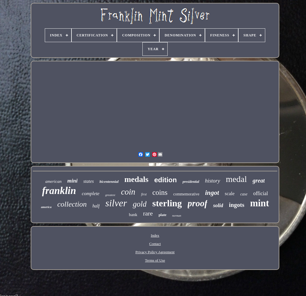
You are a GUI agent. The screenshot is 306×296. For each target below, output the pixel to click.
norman (176, 215)
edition (165, 180)
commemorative (186, 194)
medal (236, 179)
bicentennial (109, 181)
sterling (167, 203)
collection (72, 204)
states (88, 181)
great (259, 180)
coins (160, 192)
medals (136, 179)
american (53, 181)
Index (155, 235)
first (143, 194)
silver (116, 203)
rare (148, 213)
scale (230, 193)
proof (198, 203)
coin (128, 191)
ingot (212, 192)
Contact (155, 244)
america (46, 207)
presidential (191, 182)
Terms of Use (155, 260)
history (212, 181)
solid (218, 205)
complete (90, 193)
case (243, 194)
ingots (236, 204)
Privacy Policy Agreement (155, 252)
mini (72, 181)
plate (162, 215)
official (260, 193)
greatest (110, 195)
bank (133, 214)
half (96, 205)
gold (139, 204)
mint (259, 203)
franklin (59, 190)
